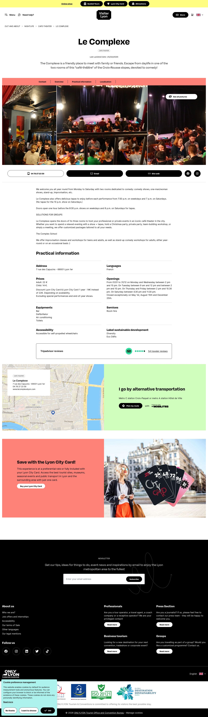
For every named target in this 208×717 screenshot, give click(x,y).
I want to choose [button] (28, 710)
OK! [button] (47, 710)
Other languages (10, 629)
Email (94, 173)
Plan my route (130, 405)
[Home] (104, 15)
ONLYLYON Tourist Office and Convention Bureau (99, 712)
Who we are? (8, 612)
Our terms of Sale (11, 625)
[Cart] (192, 15)
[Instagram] (16, 651)
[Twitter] (37, 651)
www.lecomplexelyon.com (24, 389)
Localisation (105, 81)
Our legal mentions (11, 633)
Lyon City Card (115, 3)
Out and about (12, 26)
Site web (154, 173)
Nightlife (29, 26)
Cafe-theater (45, 26)
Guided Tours (91, 3)
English (198, 673)
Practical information (81, 81)
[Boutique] (180, 15)
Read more (112, 624)
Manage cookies (134, 712)
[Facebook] (6, 651)
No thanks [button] (10, 710)
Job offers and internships (15, 616)
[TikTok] (47, 651)
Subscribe (134, 579)
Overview (59, 81)
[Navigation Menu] (10, 14)
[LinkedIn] (27, 651)
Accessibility (8, 621)
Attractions (139, 3)
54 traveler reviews (158, 351)
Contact (42, 81)
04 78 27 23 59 (35, 173)
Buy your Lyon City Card (31, 486)
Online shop (66, 4)
